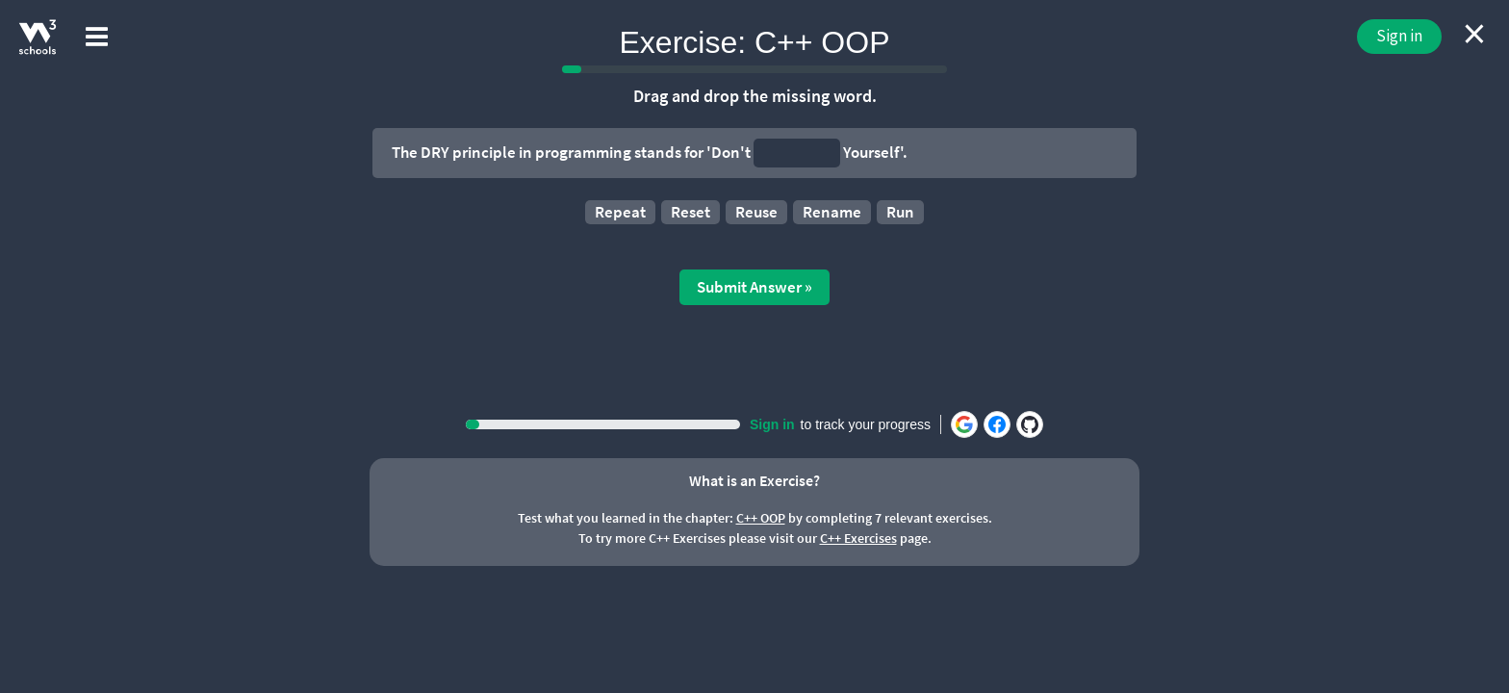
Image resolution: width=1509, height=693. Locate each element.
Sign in (1399, 35)
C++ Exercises (858, 538)
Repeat (620, 211)
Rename (832, 211)
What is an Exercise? (754, 480)
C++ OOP (760, 517)
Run (900, 211)
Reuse (756, 211)
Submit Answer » (754, 286)
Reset (690, 211)
